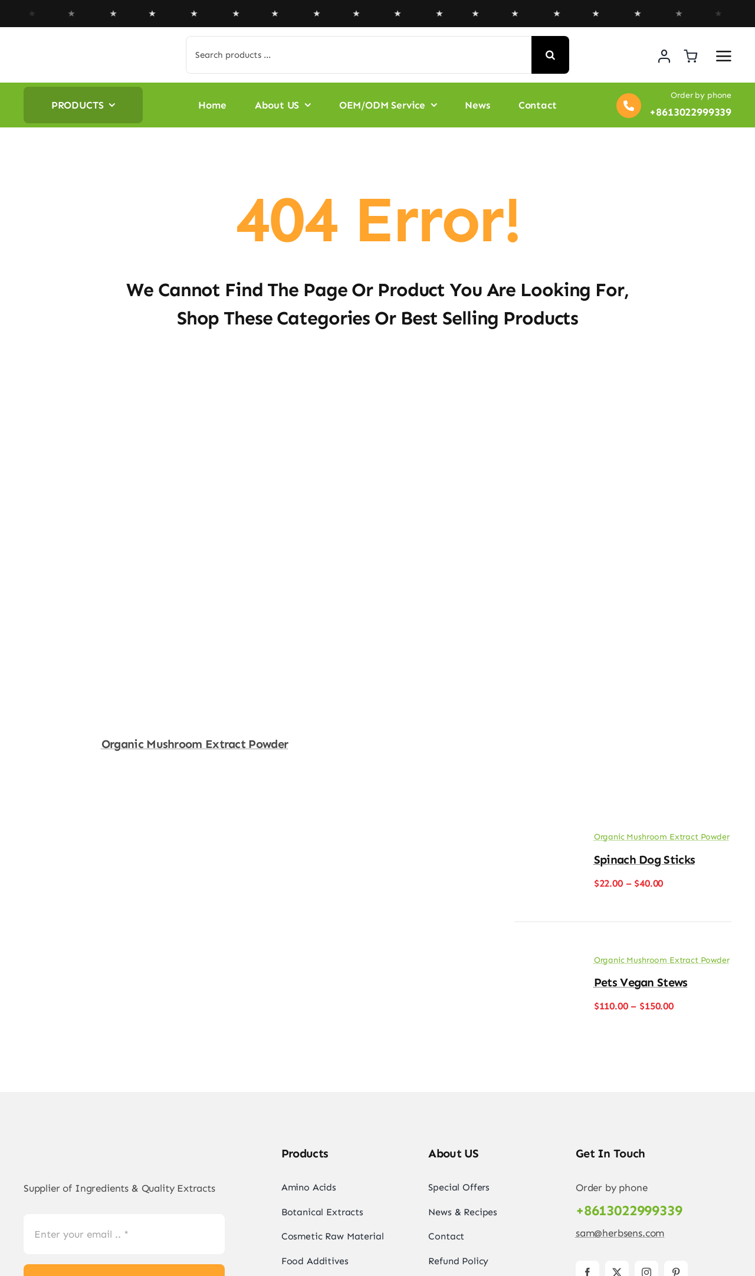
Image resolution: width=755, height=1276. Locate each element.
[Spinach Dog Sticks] (543, 841)
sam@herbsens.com (620, 1233)
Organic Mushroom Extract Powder (194, 744)
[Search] (550, 55)
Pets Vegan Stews (641, 982)
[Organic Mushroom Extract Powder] (195, 385)
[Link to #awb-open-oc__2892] (723, 56)
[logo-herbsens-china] (80, 48)
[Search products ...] (359, 55)
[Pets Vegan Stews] (543, 963)
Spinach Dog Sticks (644, 859)
